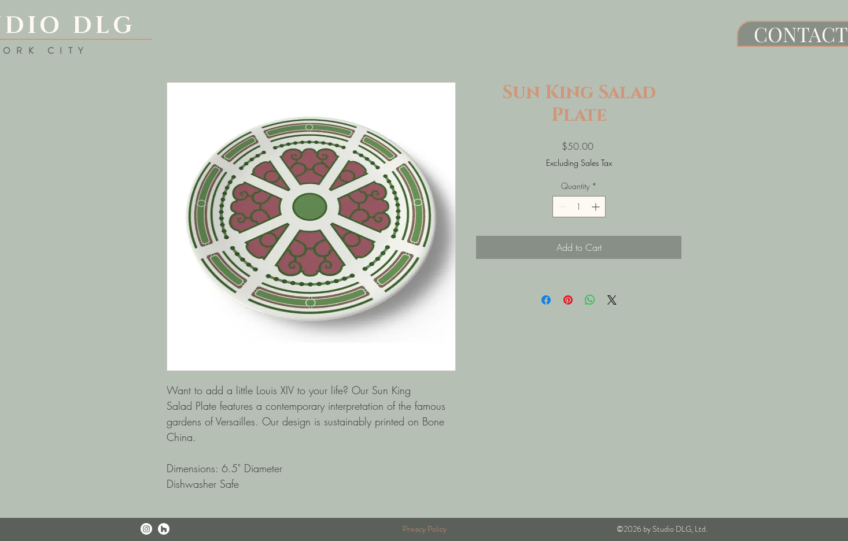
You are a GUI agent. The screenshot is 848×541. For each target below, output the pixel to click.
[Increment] (596, 207)
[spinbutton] (579, 207)
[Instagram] (146, 529)
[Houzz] (163, 529)
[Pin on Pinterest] (568, 300)
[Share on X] (612, 300)
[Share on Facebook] (546, 300)
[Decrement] (561, 207)
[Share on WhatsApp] (590, 300)
